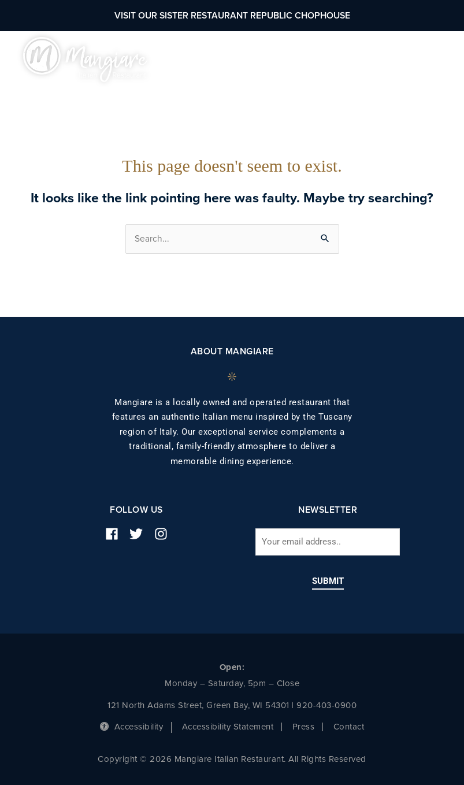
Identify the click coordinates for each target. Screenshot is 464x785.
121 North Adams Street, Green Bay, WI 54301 (198, 705)
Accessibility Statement (228, 726)
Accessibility (131, 726)
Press (303, 726)
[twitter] (140, 533)
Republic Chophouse (300, 15)
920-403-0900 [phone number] (326, 705)
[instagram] (165, 533)
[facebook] (116, 533)
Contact (349, 726)
